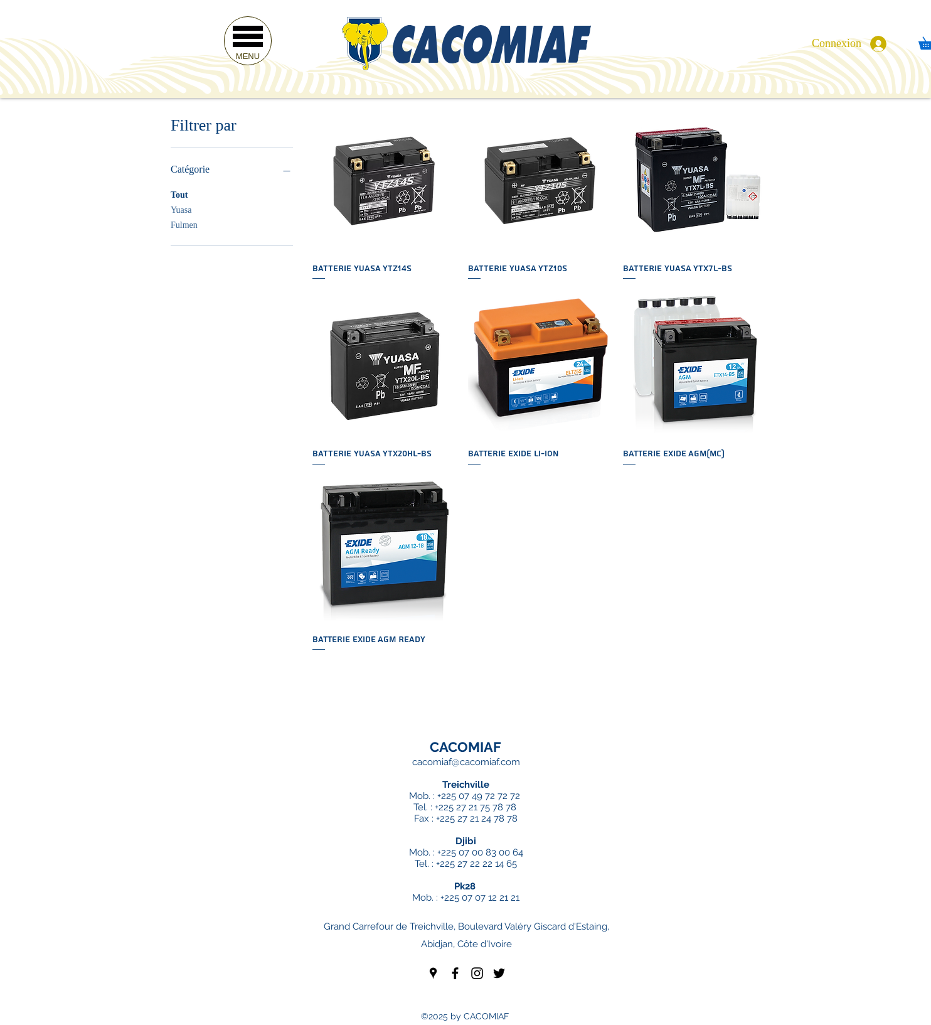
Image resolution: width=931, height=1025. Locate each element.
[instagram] (477, 973)
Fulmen (184, 224)
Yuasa (181, 209)
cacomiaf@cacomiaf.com (466, 762)
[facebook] (455, 973)
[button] (248, 40)
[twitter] (499, 973)
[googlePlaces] (433, 973)
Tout (179, 194)
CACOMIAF (465, 747)
